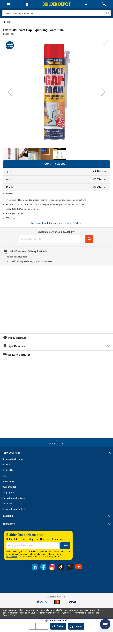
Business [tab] (7, 516)
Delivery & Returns (73, 223)
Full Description (38, 223)
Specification (55, 223)
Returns (6, 464)
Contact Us (7, 470)
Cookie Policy (9, 615)
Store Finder (8, 481)
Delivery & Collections (12, 459)
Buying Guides (9, 487)
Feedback (7, 503)
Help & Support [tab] (11, 453)
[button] (9, 92)
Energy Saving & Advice (13, 498)
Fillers (9, 22)
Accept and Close (105, 611)
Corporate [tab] (8, 524)
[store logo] (56, 4)
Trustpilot (56, 581)
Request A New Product (13, 509)
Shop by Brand (9, 492)
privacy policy (12, 556)
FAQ (4, 476)
